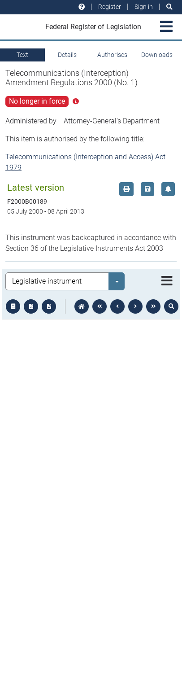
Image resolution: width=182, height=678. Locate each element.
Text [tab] (22, 54)
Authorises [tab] (112, 54)
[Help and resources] (81, 7)
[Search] (169, 7)
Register (109, 6)
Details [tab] (67, 54)
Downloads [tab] (157, 54)
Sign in (143, 6)
